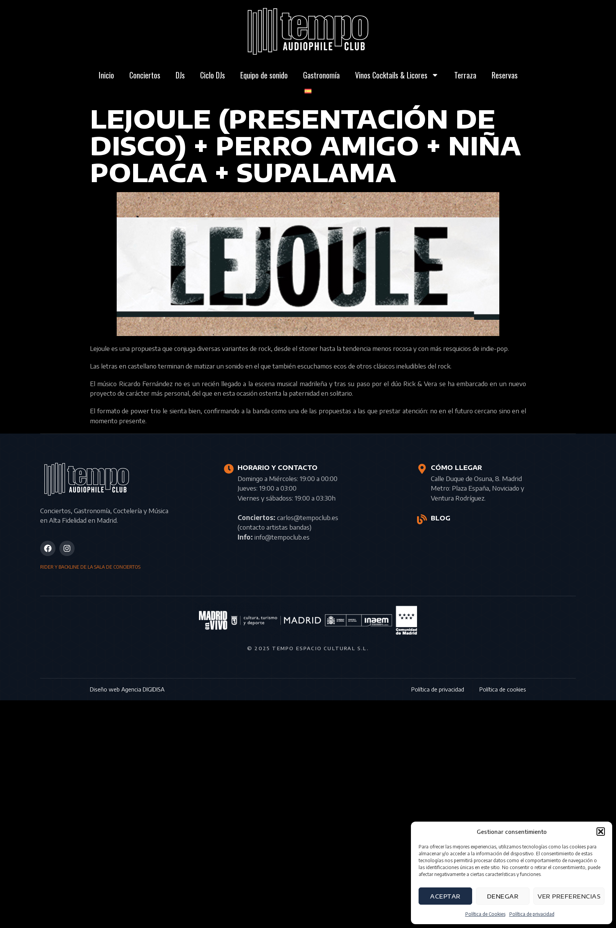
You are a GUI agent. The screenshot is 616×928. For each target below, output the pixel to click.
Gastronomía (321, 75)
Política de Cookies (485, 914)
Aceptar (445, 896)
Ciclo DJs (212, 75)
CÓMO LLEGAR (456, 467)
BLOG (440, 518)
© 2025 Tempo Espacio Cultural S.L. (308, 648)
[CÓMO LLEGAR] (422, 469)
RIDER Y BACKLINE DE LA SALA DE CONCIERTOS (90, 567)
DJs (180, 75)
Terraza (465, 75)
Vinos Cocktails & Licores (397, 75)
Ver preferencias (569, 896)
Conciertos (144, 75)
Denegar (503, 896)
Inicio (106, 75)
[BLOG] (422, 519)
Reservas (505, 75)
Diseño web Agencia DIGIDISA (127, 689)
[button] (601, 831)
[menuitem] (308, 91)
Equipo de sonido (264, 75)
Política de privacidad (531, 914)
